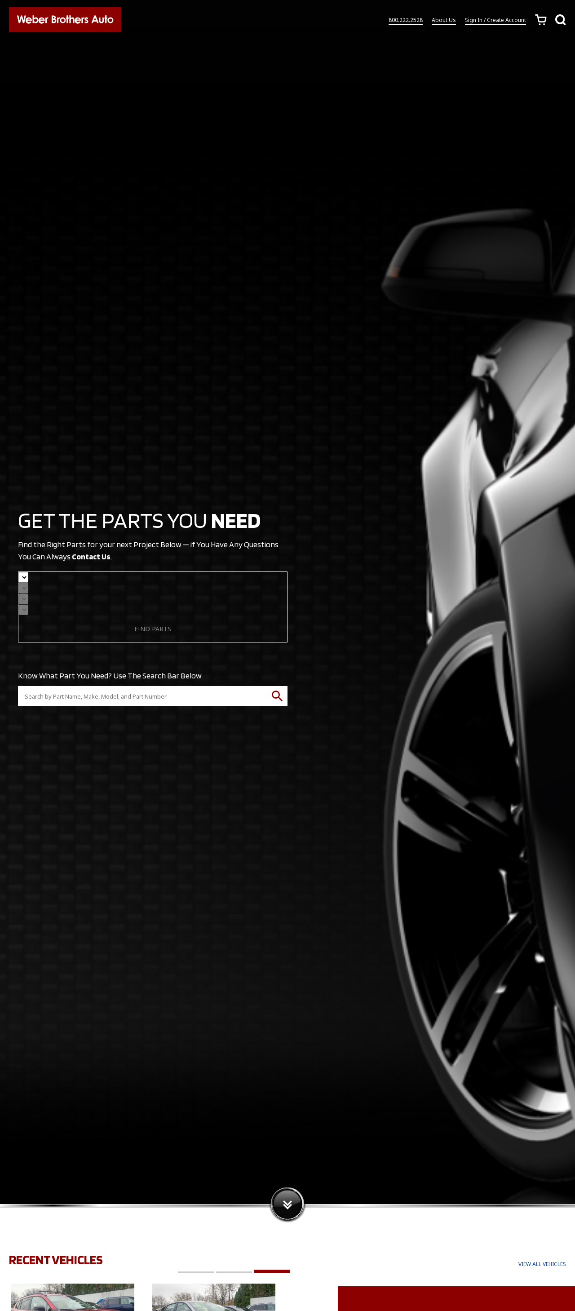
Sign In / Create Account (495, 22)
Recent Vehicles (58, 1259)
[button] (196, 1271)
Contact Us (91, 556)
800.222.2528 (406, 22)
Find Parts (152, 628)
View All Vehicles (542, 1264)
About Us (444, 22)
